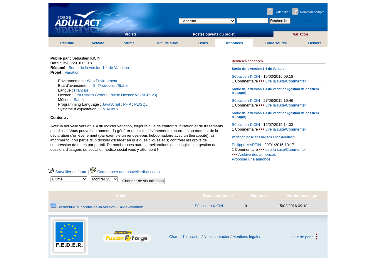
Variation (300, 34)
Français (81, 90)
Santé (79, 99)
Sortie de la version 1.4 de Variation (99, 67)
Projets (131, 34)
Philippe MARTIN (246, 145)
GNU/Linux (109, 109)
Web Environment (102, 81)
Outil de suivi (166, 43)
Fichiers (314, 43)
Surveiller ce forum (67, 172)
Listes (203, 43)
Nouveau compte (312, 12)
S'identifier (282, 12)
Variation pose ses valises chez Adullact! (263, 137)
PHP (127, 104)
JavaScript (111, 104)
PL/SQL (141, 104)
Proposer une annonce (251, 159)
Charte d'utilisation (185, 236)
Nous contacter (216, 236)
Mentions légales (247, 236)
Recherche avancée (309, 20)
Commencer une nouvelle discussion (125, 172)
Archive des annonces (257, 154)
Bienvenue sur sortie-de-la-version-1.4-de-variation (97, 207)
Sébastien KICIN (246, 76)
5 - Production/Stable (110, 85)
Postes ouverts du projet (214, 34)
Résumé (67, 43)
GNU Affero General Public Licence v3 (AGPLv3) (115, 95)
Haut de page (302, 236)
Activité (97, 43)
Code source (276, 43)
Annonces (234, 43)
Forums (127, 43)
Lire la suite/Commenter (285, 81)
